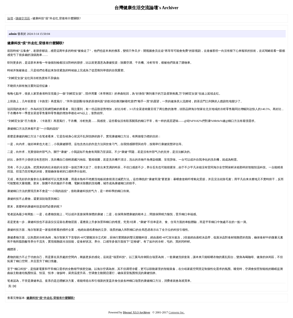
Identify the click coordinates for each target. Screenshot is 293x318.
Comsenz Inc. (177, 312)
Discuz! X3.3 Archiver (136, 312)
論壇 (10, 18)
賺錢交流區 (22, 18)
